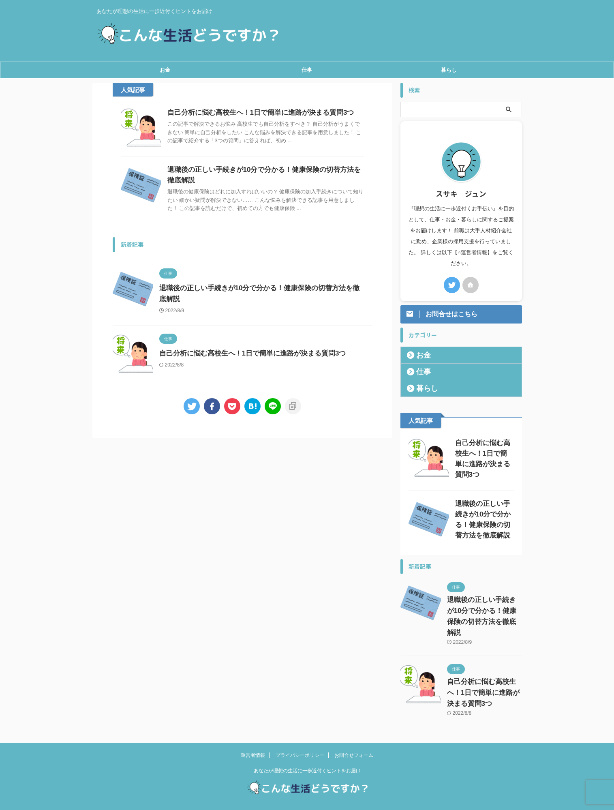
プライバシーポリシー (300, 741)
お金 (165, 70)
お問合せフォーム (353, 741)
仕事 (307, 70)
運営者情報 (253, 741)
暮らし (449, 70)
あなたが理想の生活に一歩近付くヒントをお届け (307, 756)
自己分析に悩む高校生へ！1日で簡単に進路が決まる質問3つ (255, 112)
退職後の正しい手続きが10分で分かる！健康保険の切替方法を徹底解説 (484, 607)
